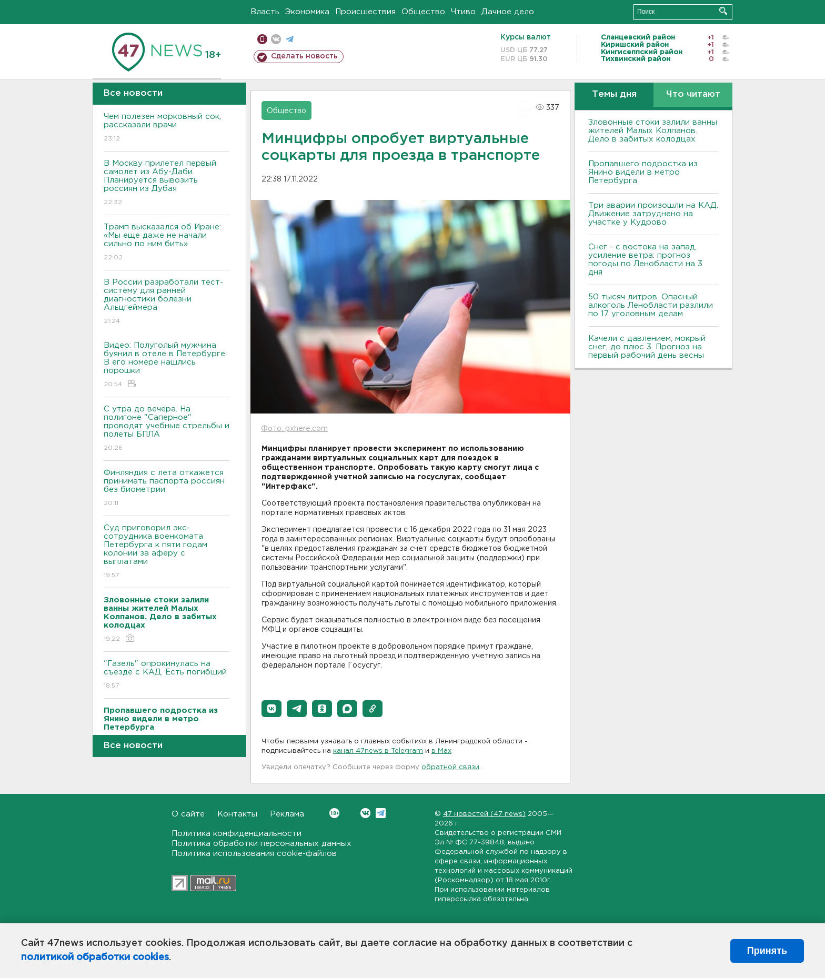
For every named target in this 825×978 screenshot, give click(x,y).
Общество (423, 11)
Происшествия (365, 11)
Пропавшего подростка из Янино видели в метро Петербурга (643, 172)
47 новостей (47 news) (484, 814)
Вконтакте (334, 813)
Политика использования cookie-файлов (254, 853)
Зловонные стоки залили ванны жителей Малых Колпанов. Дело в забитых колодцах (652, 131)
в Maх (441, 751)
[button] (271, 708)
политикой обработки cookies (95, 957)
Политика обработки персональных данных (261, 843)
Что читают (693, 94)
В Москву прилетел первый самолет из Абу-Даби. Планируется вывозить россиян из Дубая (166, 183)
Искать (723, 11)
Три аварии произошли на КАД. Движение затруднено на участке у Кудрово (653, 214)
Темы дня (614, 94)
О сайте (188, 814)
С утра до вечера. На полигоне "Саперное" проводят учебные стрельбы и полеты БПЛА (166, 429)
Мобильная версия (262, 39)
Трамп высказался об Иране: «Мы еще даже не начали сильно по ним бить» (166, 243)
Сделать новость (304, 56)
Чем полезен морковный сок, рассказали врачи (166, 128)
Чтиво (463, 11)
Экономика (307, 11)
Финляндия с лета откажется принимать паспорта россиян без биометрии (166, 488)
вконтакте (276, 39)
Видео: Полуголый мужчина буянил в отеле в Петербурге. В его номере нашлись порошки (166, 365)
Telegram (381, 813)
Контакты (237, 814)
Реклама (287, 814)
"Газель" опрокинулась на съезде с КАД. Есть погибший (166, 675)
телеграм (290, 39)
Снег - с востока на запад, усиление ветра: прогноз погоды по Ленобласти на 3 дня (645, 260)
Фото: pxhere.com (294, 429)
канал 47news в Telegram (378, 751)
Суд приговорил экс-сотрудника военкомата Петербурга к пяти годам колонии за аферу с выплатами (166, 552)
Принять (767, 950)
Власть (264, 11)
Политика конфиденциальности (236, 833)
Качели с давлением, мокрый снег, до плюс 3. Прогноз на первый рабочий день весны (647, 347)
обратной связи (450, 767)
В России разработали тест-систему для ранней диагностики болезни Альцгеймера (166, 302)
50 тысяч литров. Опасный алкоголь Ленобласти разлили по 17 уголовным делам (650, 305)
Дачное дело (507, 11)
